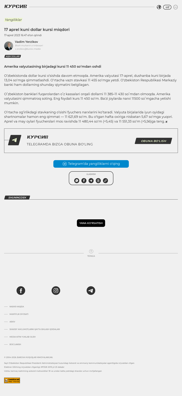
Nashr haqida (17, 307)
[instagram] (56, 290)
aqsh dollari (13, 56)
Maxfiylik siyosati (19, 314)
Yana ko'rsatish (91, 223)
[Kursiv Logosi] (15, 6)
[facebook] (21, 290)
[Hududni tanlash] (159, 7)
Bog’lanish (15, 344)
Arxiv (12, 322)
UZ (167, 7)
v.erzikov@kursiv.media (27, 48)
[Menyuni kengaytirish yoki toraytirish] (175, 7)
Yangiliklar (13, 20)
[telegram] (91, 290)
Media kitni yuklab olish (23, 337)
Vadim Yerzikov (26, 42)
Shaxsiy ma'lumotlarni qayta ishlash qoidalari (35, 329)
